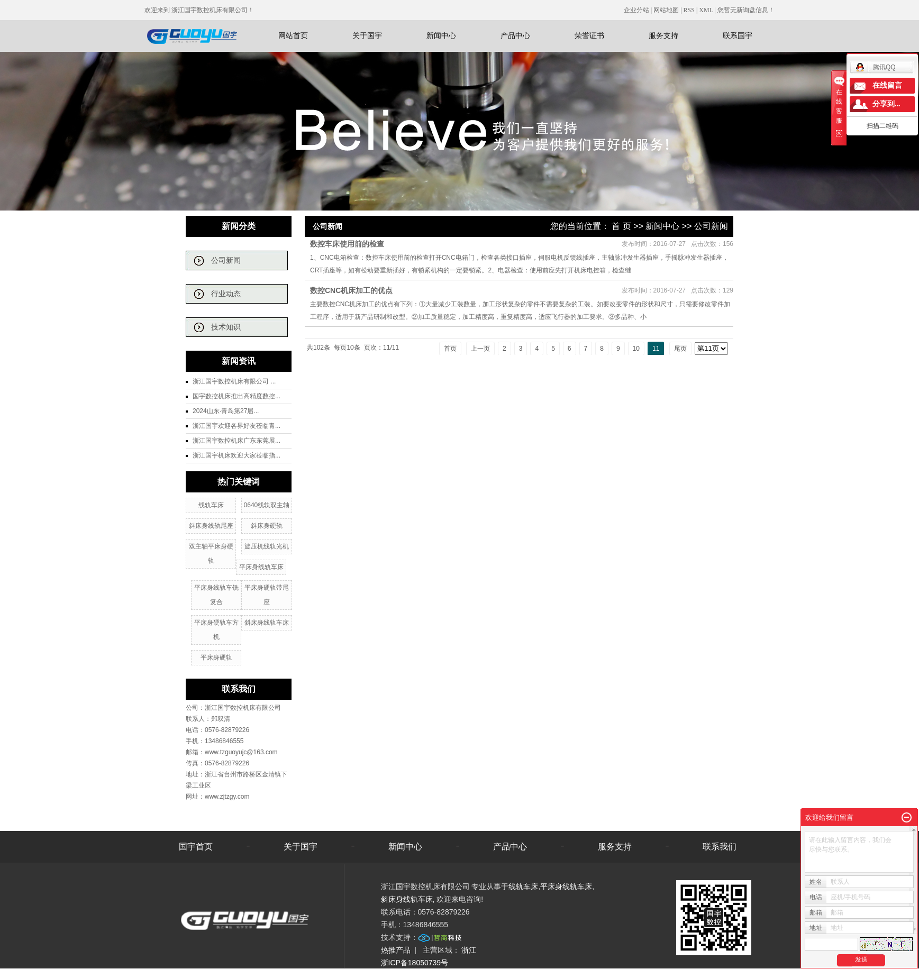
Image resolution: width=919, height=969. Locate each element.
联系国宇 (737, 35)
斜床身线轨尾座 (211, 525)
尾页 (680, 348)
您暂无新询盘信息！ (746, 10)
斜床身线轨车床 (266, 622)
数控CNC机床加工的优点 (351, 290)
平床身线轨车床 (261, 567)
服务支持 (663, 35)
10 (636, 348)
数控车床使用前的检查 (347, 244)
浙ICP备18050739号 (415, 962)
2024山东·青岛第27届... (226, 411)
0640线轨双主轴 (267, 505)
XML (706, 10)
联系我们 (719, 846)
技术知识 (226, 327)
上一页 (480, 348)
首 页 (621, 226)
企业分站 (636, 10)
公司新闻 (226, 260)
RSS (689, 10)
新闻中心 (441, 35)
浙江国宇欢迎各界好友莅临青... (236, 425)
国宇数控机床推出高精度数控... (236, 396)
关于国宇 (367, 35)
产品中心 (515, 35)
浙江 (468, 950)
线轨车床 (211, 505)
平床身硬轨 (216, 657)
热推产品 (396, 950)
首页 (450, 348)
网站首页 (293, 35)
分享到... (886, 104)
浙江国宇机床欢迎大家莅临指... (236, 455)
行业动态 (226, 294)
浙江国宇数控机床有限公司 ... (234, 381)
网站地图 (666, 10)
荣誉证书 (589, 35)
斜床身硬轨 (267, 525)
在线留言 (887, 85)
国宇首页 (196, 846)
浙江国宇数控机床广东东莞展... (236, 440)
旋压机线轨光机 (266, 546)
